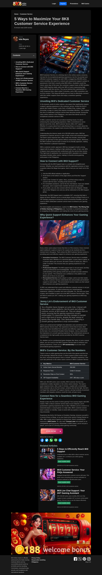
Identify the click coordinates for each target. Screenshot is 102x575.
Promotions (74, 3)
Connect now (70, 421)
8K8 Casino (52, 421)
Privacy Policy (36, 558)
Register (63, 3)
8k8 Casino (85, 3)
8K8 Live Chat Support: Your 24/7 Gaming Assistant (71, 491)
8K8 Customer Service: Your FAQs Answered (71, 471)
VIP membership (68, 344)
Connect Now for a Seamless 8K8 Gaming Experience (23, 90)
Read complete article (64, 461)
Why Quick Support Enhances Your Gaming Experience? (24, 74)
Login (54, 3)
